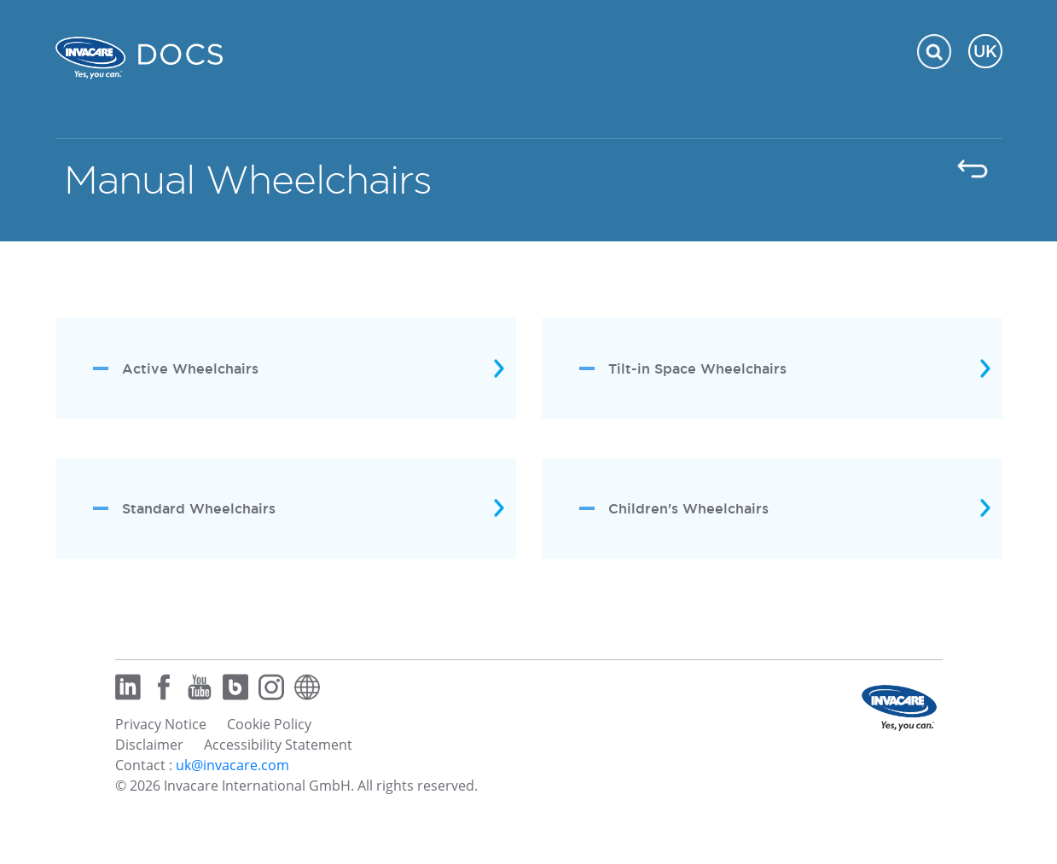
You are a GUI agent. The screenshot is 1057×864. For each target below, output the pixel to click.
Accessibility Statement (278, 744)
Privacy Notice (160, 724)
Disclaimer (149, 744)
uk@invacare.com (232, 765)
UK (985, 51)
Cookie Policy (269, 724)
